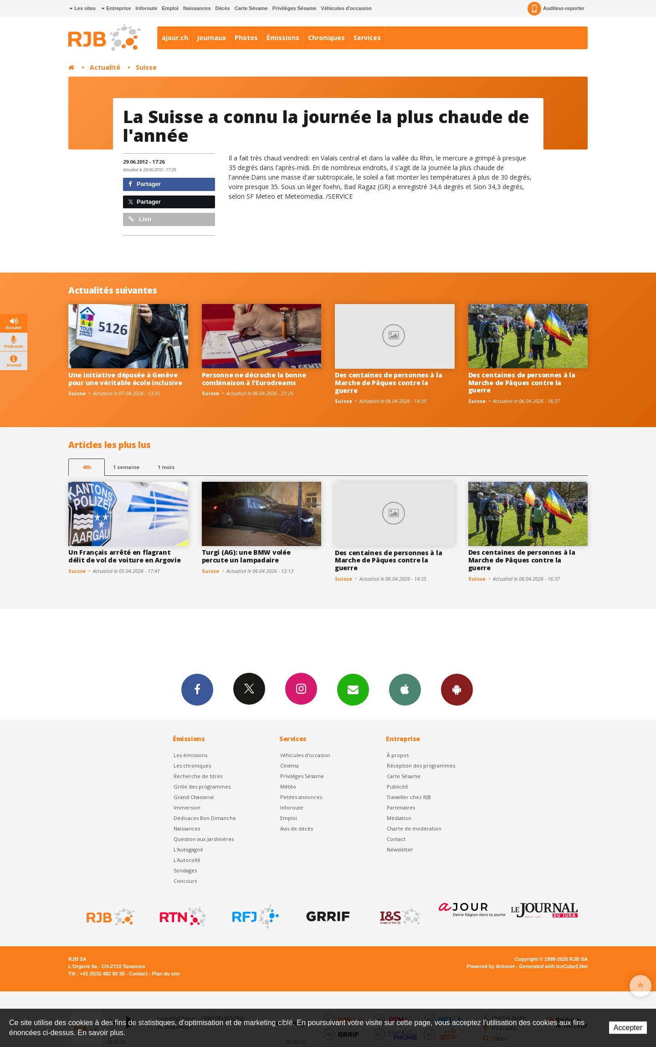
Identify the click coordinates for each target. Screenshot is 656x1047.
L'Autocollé (187, 860)
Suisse (146, 67)
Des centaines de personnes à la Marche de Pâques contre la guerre (388, 383)
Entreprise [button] (116, 8)
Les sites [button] (82, 8)
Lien (139, 219)
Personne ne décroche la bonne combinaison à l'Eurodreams (254, 379)
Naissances (197, 8)
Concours (185, 881)
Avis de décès (296, 828)
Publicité (397, 786)
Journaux (211, 37)
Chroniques (326, 37)
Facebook (197, 689)
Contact (396, 839)
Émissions (282, 37)
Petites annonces (301, 797)
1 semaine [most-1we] (126, 467)
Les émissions (190, 755)
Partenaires (401, 807)
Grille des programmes (202, 786)
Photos (246, 37)
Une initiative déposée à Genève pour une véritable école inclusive (125, 379)
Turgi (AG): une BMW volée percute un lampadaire (246, 556)
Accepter (628, 1028)
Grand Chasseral (194, 797)
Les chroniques (192, 765)
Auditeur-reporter (556, 8)
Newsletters (353, 689)
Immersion (187, 807)
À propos (398, 755)
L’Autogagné (188, 849)
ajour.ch (175, 37)
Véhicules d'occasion (346, 8)
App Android (457, 689)
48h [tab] (86, 467)
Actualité (105, 67)
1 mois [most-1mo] (166, 467)
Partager (144, 184)
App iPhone (405, 689)
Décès (222, 8)
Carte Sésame (251, 8)
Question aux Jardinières (204, 839)
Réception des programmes (421, 765)
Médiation (399, 818)
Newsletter (400, 849)
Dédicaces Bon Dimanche (205, 818)
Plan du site (165, 973)
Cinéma (289, 765)
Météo (288, 786)
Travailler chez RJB (409, 797)
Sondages (185, 870)
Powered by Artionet (491, 966)
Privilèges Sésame (294, 8)
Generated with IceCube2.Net (553, 966)
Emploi (170, 8)
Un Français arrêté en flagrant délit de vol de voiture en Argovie (124, 556)
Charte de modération (414, 828)
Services (367, 37)
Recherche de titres (198, 776)
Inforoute (147, 8)
